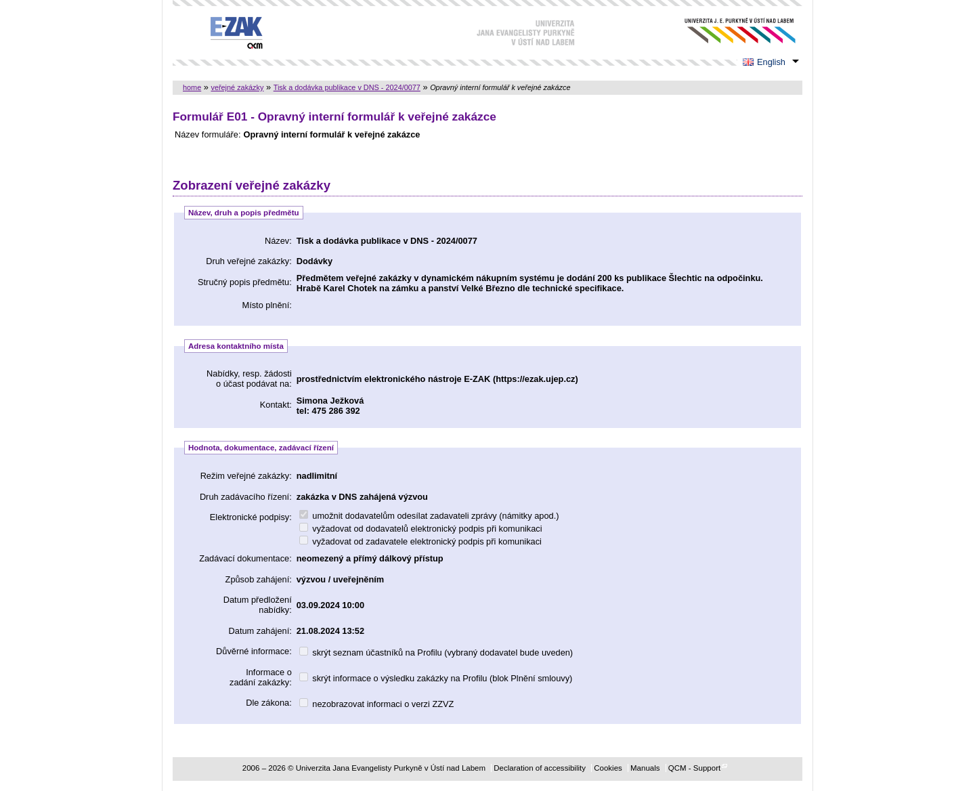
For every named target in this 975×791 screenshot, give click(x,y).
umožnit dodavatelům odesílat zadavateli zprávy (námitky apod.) (429, 516)
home (192, 87)
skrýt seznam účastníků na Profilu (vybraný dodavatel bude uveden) (436, 652)
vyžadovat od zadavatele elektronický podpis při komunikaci (420, 541)
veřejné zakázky (237, 87)
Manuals (645, 768)
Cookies (608, 768)
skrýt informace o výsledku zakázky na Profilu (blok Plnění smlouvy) (436, 678)
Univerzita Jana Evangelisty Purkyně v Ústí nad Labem (730, 30)
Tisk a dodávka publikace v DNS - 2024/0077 (347, 87)
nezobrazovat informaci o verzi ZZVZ (376, 704)
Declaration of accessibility (540, 768)
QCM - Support (694, 768)
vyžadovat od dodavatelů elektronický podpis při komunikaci (420, 528)
